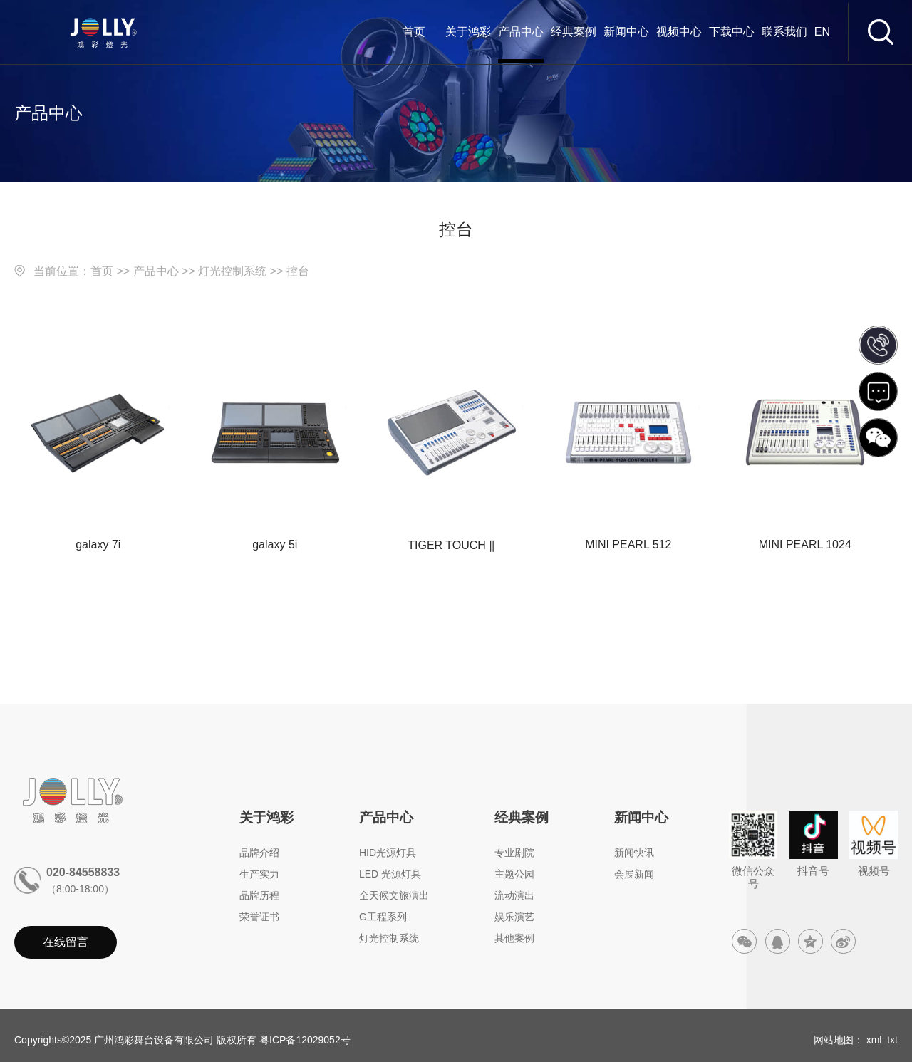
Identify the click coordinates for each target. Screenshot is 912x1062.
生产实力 (259, 874)
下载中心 (732, 32)
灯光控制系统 (232, 271)
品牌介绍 (259, 852)
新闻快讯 (634, 852)
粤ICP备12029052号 (305, 1040)
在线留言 (65, 942)
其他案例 (514, 938)
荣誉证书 (259, 916)
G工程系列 (383, 916)
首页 (414, 32)
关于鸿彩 (468, 32)
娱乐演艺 (514, 916)
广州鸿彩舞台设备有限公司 (154, 1040)
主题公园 (514, 874)
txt (892, 1040)
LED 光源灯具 (390, 874)
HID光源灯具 (387, 852)
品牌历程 (259, 895)
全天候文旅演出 (394, 895)
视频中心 (679, 32)
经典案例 (573, 32)
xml (874, 1040)
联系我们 (784, 32)
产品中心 (521, 32)
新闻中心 (626, 32)
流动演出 (514, 895)
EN (822, 32)
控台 (297, 271)
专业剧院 (514, 852)
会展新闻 (634, 874)
